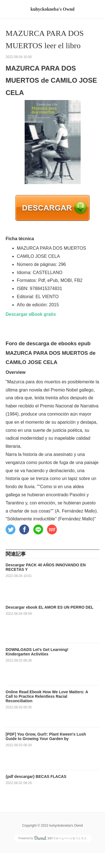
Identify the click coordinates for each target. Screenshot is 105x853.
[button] (10, 529)
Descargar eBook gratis (31, 314)
